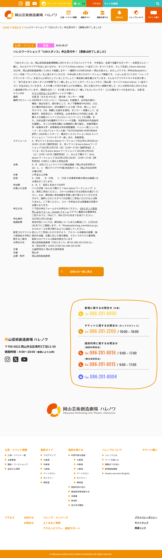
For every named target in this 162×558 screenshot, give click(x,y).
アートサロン (49, 473)
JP (78, 3)
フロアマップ (49, 455)
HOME (6, 27)
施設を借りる (75, 449)
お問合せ (29, 523)
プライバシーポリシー (146, 517)
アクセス (10, 517)
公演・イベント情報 (16, 449)
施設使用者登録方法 (80, 491)
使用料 (74, 500)
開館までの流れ (112, 464)
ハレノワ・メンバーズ (55, 517)
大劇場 (46, 459)
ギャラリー (48, 477)
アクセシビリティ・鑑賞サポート (61, 528)
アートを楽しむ (112, 459)
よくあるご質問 (51, 523)
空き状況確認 (77, 505)
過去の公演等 (14, 468)
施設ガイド (47, 449)
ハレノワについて (112, 449)
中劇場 (46, 464)
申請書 (74, 496)
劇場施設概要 (111, 468)
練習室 (46, 482)
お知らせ (29, 517)
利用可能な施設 (78, 455)
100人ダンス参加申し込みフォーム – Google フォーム (64, 210)
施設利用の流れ (78, 486)
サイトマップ (141, 522)
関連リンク (140, 528)
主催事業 (12, 459)
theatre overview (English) (117, 473)
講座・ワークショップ (18, 464)
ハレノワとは (111, 455)
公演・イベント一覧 (17, 455)
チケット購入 (149, 449)
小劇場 (46, 468)
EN (83, 3)
